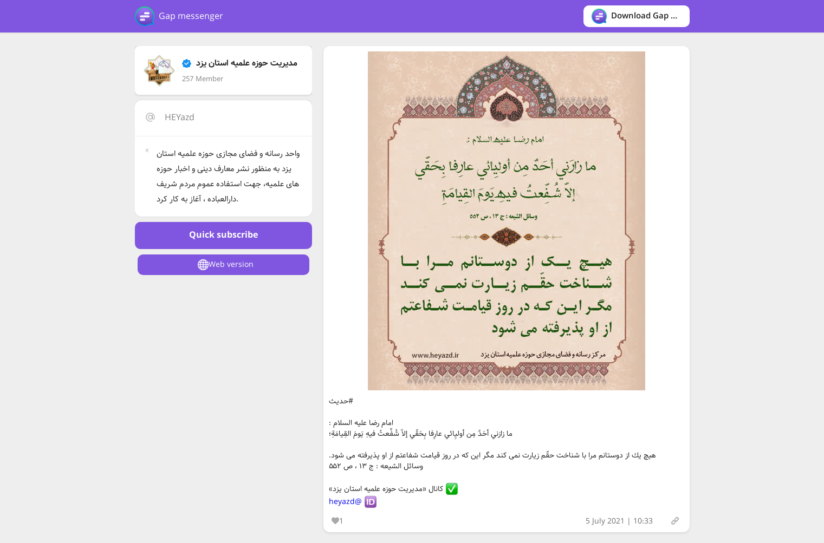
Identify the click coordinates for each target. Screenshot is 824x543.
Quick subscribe (223, 235)
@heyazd (345, 502)
